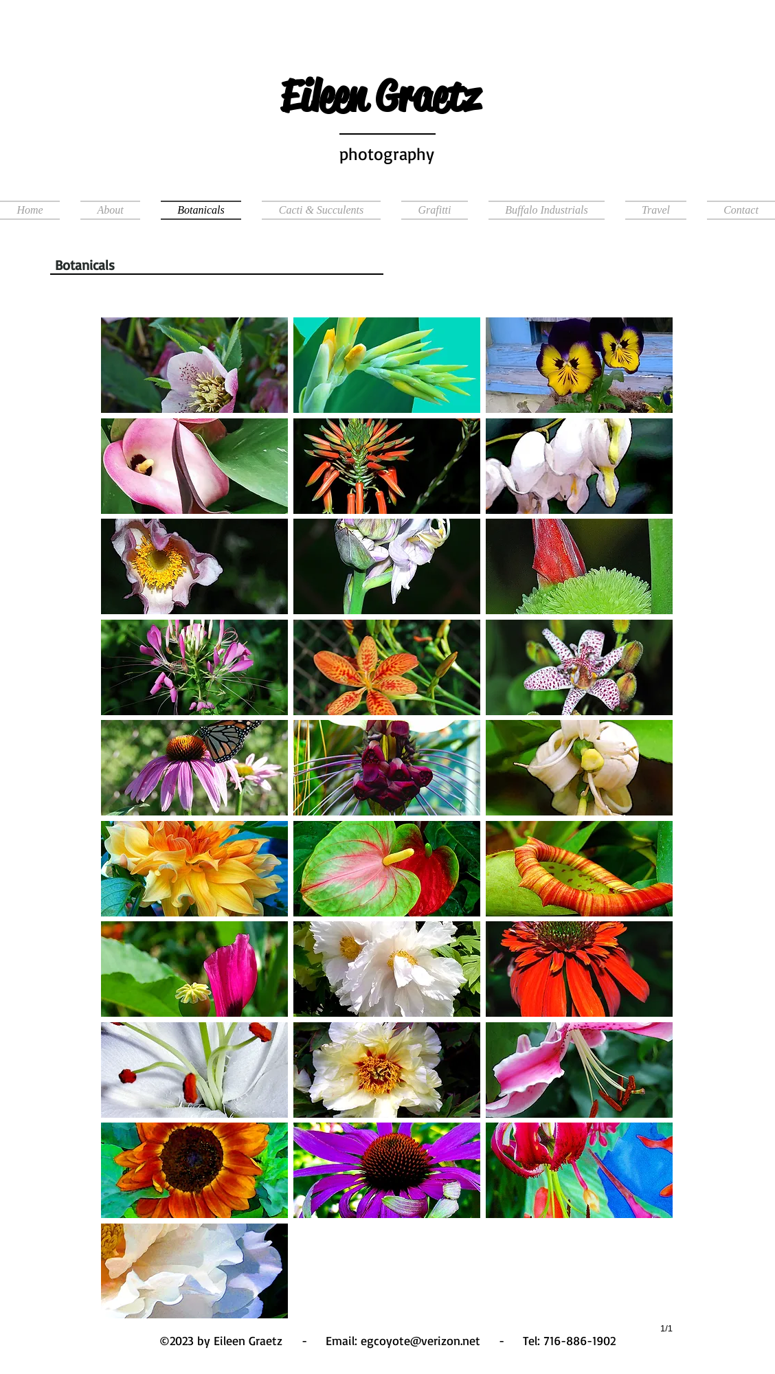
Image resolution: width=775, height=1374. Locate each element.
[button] (656, 210)
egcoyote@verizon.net (420, 1340)
